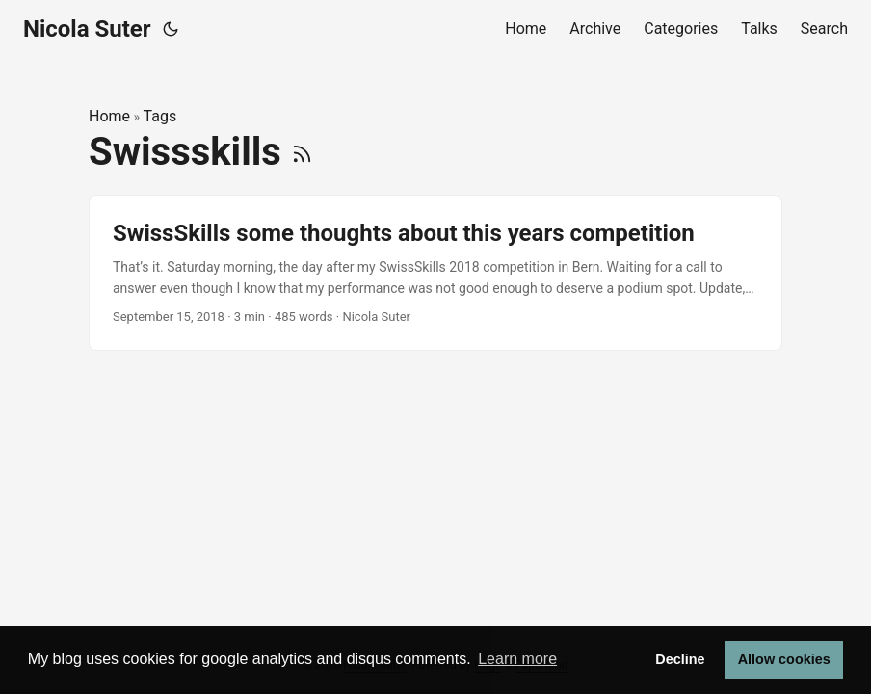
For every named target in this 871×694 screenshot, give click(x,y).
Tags (160, 116)
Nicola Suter (87, 28)
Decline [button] (679, 659)
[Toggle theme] (170, 29)
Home (109, 116)
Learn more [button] (517, 659)
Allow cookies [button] (784, 659)
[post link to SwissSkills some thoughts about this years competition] (435, 273)
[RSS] (302, 151)
